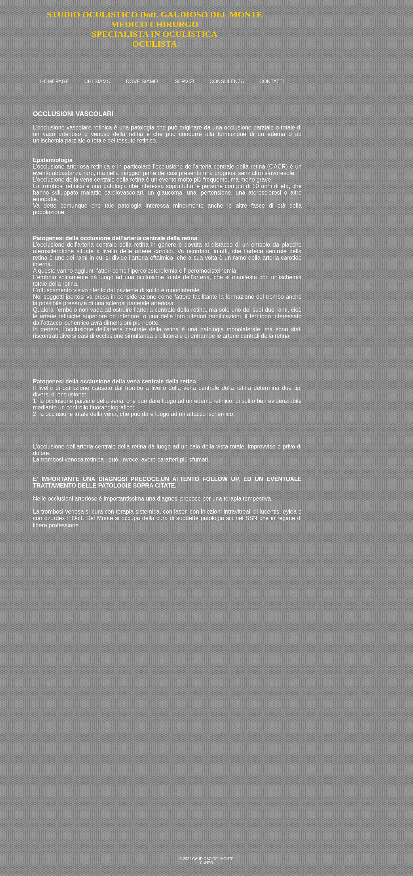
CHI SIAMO (97, 81)
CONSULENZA (226, 81)
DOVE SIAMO (142, 81)
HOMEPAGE (54, 81)
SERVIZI (184, 81)
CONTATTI (271, 81)
